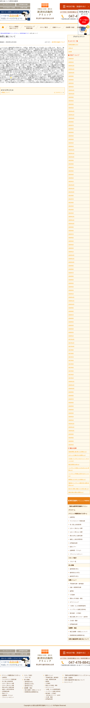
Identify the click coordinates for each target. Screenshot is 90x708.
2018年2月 (71, 332)
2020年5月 (71, 237)
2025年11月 (71, 69)
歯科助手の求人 (74, 576)
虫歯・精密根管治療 (75, 587)
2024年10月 (71, 93)
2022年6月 (71, 171)
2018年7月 (71, 314)
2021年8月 (71, 195)
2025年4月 (71, 83)
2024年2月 (71, 107)
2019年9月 (71, 265)
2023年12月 (71, 111)
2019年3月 (71, 286)
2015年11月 (71, 427)
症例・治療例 (68, 677)
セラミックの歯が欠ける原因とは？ (77, 455)
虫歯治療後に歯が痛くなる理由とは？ (77, 451)
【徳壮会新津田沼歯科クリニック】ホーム (3, 28)
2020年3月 (71, 244)
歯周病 (72, 591)
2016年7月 (71, 399)
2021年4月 (71, 206)
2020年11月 (71, 220)
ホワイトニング (74, 602)
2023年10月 (71, 118)
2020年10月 (71, 223)
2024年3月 (71, 104)
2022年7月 (71, 167)
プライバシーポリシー (76, 554)
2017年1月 (71, 378)
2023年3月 (71, 139)
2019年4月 (71, 283)
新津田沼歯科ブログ (58, 42)
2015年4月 (71, 444)
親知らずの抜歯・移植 (76, 598)
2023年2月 (71, 142)
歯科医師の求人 (74, 569)
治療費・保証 (70, 28)
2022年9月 (71, 160)
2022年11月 (71, 153)
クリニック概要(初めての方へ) (13, 28)
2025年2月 (71, 86)
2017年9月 (71, 350)
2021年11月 (71, 188)
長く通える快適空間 (75, 524)
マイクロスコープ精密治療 (29, 28)
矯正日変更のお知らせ (73, 464)
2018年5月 (71, 321)
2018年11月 (71, 300)
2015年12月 (71, 423)
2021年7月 (71, 199)
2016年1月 (71, 420)
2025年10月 (71, 72)
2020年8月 (71, 230)
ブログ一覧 (73, 561)
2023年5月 (71, 132)
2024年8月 (71, 97)
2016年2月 (71, 416)
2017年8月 (71, 353)
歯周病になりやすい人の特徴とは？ (77, 479)
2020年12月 (71, 216)
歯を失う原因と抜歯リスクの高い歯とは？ (78, 488)
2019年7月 (71, 272)
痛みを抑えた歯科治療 (76, 535)
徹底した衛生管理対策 (76, 539)
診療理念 (72, 517)
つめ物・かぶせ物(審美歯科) (78, 605)
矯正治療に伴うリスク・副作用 (78, 616)
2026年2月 (71, 62)
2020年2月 (71, 248)
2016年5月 (71, 406)
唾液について (6, 92)
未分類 (70, 51)
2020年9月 (71, 227)
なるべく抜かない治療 (76, 528)
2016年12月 (71, 381)
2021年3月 (71, 209)
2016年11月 (71, 385)
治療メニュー (57, 28)
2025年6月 (71, 79)
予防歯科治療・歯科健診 (77, 583)
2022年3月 (71, 174)
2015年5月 (71, 441)
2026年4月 (71, 58)
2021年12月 (71, 185)
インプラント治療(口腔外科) (78, 609)
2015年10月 (71, 430)
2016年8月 (71, 395)
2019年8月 (71, 269)
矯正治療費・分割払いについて (78, 631)
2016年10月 (71, 388)
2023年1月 (71, 146)
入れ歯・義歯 (73, 620)
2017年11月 (71, 343)
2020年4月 (71, 241)
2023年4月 (71, 135)
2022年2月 (71, 178)
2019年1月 (71, 293)
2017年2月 (71, 374)
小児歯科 (72, 594)
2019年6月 (71, 276)
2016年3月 (71, 413)
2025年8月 (71, 76)
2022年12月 (71, 149)
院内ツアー (73, 546)
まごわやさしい (58, 92)
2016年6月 (71, 402)
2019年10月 (71, 262)
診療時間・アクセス (75, 550)
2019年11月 (71, 258)
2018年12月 (71, 297)
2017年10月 (71, 346)
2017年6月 (71, 360)
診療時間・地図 (83, 28)
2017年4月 (71, 367)
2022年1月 (71, 181)
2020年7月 (71, 234)
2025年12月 (71, 65)
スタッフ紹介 (43, 28)
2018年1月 (71, 335)
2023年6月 (71, 128)
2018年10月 (71, 304)
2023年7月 (71, 125)
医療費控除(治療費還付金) (77, 635)
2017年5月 (71, 364)
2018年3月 (71, 328)
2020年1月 (71, 251)
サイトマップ (68, 682)
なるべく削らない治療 (76, 532)
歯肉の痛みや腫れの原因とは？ (76, 492)
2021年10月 (71, 192)
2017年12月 (71, 339)
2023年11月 (71, 114)
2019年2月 (71, 290)
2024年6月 (71, 100)
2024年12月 (71, 90)
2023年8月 (71, 121)
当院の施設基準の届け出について (78, 639)
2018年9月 (71, 307)
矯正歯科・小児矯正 (75, 613)
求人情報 (71, 565)
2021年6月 (71, 202)
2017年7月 (71, 357)
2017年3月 (71, 371)
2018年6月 (71, 318)
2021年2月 (71, 213)
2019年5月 (71, 279)
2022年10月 (71, 156)
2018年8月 (71, 311)
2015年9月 (71, 434)
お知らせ (70, 48)
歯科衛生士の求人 (75, 572)
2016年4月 (71, 409)
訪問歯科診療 (73, 543)
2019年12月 (71, 255)
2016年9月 (71, 392)
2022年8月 (71, 164)
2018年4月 (71, 325)
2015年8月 (71, 437)
